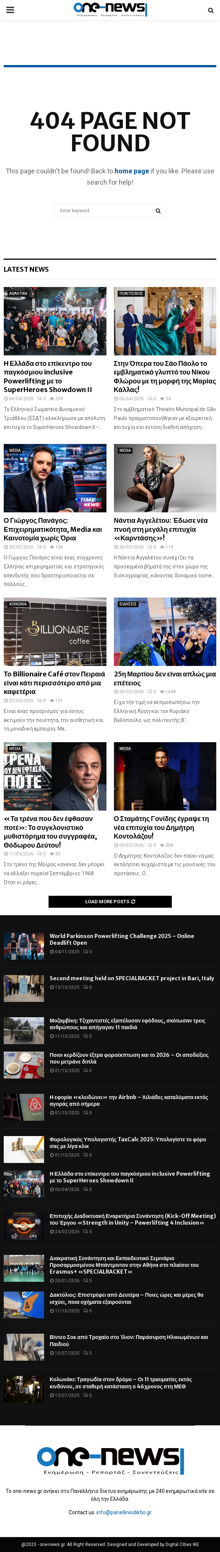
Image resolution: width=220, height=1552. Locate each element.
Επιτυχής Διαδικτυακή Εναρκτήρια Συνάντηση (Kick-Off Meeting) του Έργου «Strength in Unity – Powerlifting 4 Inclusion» (133, 1219)
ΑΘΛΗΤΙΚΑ (18, 293)
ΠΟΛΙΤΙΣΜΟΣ (131, 293)
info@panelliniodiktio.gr (124, 1512)
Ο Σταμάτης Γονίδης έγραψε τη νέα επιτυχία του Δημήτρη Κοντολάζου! (161, 827)
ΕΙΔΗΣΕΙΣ (128, 604)
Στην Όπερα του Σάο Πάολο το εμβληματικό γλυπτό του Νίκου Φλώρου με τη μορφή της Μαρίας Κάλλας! (165, 376)
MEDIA (15, 450)
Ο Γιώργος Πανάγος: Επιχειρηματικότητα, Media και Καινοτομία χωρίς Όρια (53, 529)
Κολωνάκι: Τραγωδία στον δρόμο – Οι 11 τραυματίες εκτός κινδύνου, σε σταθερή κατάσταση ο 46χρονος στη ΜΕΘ (121, 1382)
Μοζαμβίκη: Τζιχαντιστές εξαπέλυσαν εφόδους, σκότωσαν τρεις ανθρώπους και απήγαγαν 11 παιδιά (127, 1024)
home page (132, 171)
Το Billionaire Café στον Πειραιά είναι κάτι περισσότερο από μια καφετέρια (54, 683)
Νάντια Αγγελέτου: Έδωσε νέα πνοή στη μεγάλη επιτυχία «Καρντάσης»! (161, 529)
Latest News (26, 269)
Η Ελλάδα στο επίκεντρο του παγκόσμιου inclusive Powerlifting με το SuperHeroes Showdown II (48, 376)
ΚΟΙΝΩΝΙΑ (18, 604)
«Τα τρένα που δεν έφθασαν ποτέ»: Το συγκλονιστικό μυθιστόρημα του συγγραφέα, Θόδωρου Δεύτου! (50, 831)
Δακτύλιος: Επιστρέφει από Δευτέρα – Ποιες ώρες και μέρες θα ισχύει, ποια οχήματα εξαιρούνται (127, 1298)
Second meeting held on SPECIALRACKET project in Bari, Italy (132, 978)
